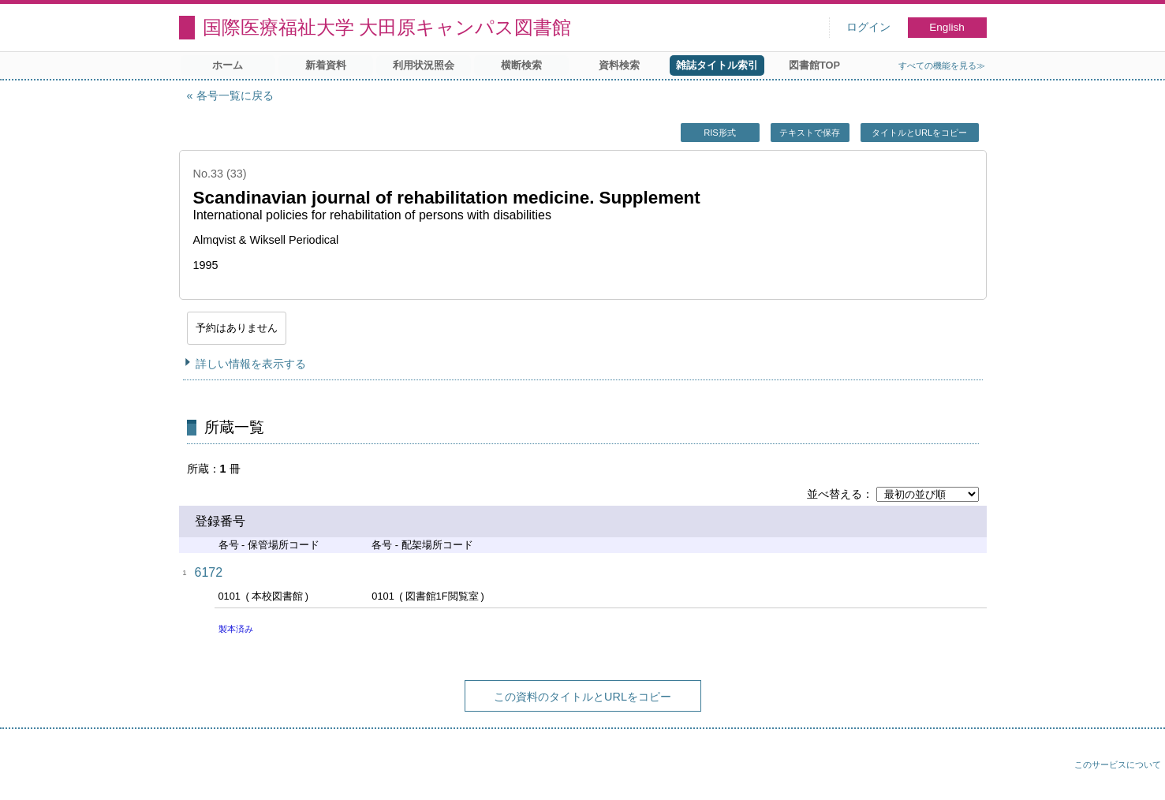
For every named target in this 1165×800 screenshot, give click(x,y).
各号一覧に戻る (235, 95)
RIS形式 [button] (720, 132)
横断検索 (521, 65)
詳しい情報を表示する (251, 363)
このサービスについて (1117, 764)
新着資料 (325, 65)
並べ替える (834, 494)
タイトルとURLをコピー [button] (919, 132)
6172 (209, 572)
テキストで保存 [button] (809, 132)
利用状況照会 (423, 65)
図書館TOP (814, 65)
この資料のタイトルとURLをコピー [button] (582, 696)
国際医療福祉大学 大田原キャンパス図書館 (387, 27)
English (947, 27)
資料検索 (619, 65)
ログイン (868, 27)
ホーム (227, 65)
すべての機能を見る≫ (941, 65)
